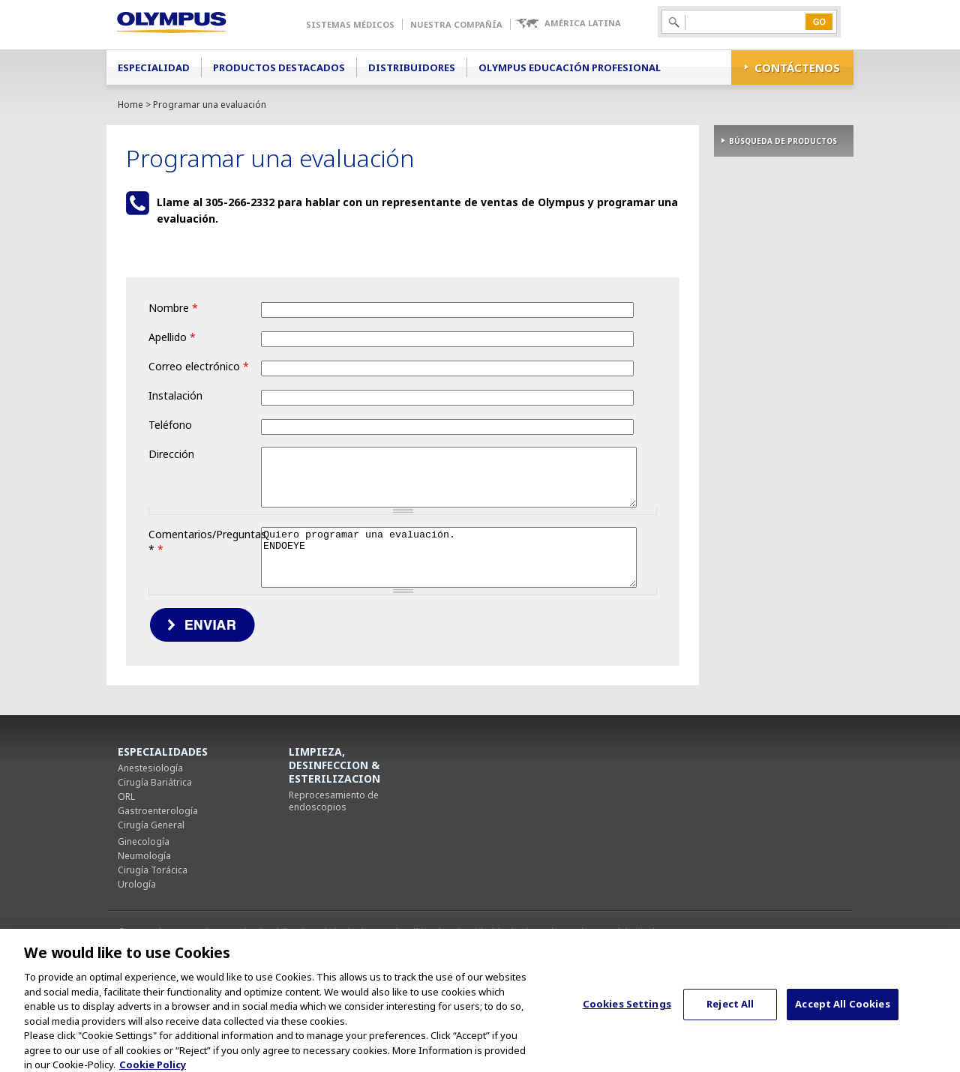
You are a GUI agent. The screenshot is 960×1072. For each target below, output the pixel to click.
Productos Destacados (279, 67)
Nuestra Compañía (456, 24)
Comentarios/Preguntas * (204, 567)
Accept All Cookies (842, 1014)
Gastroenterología (158, 877)
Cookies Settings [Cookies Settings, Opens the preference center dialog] (627, 1014)
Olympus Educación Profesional (569, 67)
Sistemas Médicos (350, 24)
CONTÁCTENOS (797, 67)
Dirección (171, 454)
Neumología (144, 922)
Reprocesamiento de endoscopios (334, 867)
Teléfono (170, 425)
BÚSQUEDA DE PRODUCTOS (783, 141)
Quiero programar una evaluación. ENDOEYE (358, 618)
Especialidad (154, 67)
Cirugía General (151, 891)
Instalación (175, 395)
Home (130, 104)
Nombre (173, 308)
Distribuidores (411, 67)
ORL (126, 863)
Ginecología (144, 908)
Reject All (730, 1014)
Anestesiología (150, 834)
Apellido (172, 337)
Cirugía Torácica (153, 936)
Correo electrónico (198, 366)
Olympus (193, 24)
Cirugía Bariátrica (155, 849)
